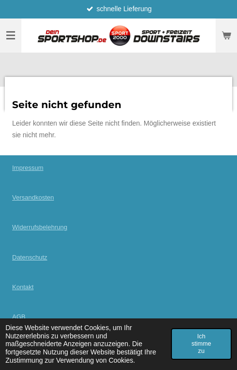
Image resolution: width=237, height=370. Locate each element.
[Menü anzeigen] (10, 35)
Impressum (27, 167)
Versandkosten (33, 197)
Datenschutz (29, 257)
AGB (18, 316)
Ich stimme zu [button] (201, 343)
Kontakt (23, 287)
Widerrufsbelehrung (39, 227)
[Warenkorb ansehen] (226, 35)
